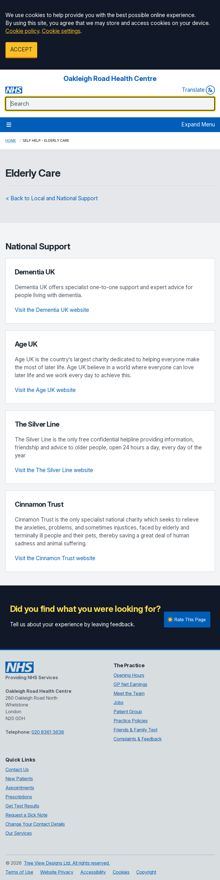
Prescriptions (18, 797)
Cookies (121, 872)
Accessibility (93, 872)
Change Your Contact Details (35, 824)
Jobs (119, 702)
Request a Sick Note (26, 815)
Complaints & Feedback (138, 739)
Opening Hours (129, 675)
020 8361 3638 (48, 732)
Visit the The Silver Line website (54, 470)
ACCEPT (21, 49)
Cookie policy (22, 31)
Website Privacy (56, 872)
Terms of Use (19, 872)
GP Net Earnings (130, 684)
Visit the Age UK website (45, 390)
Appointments (19, 788)
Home (10, 140)
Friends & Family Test (135, 730)
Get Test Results (22, 806)
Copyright (146, 872)
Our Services (18, 833)
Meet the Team (129, 693)
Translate (198, 90)
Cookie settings (61, 31)
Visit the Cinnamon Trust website (55, 558)
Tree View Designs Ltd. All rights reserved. (67, 863)
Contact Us (17, 769)
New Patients (19, 778)
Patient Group (128, 711)
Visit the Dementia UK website (52, 310)
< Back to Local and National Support (51, 198)
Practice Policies (131, 720)
